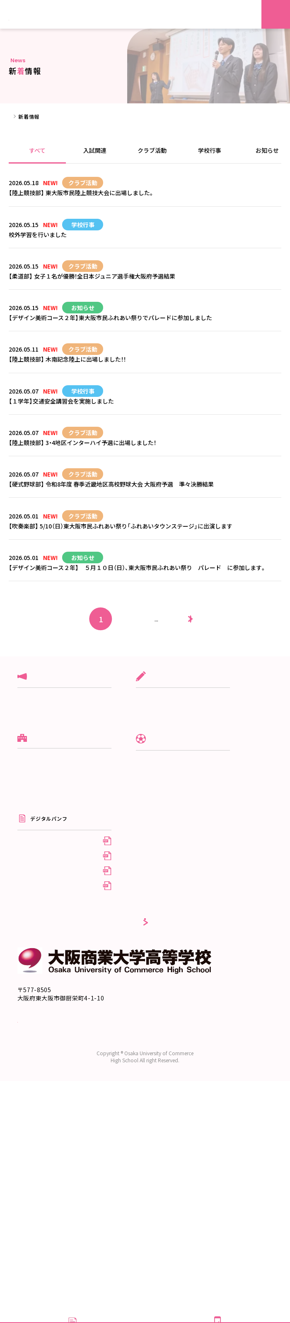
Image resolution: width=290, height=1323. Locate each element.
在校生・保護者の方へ (182, 1007)
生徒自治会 (170, 928)
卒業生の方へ (173, 1021)
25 (170, 713)
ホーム (16, 116)
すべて (37, 150)
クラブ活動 (152, 150)
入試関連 (94, 150)
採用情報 (167, 1034)
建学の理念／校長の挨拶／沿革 (53, 886)
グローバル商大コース (183, 797)
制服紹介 (167, 901)
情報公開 (27, 952)
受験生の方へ (173, 994)
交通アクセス (35, 1214)
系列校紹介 (30, 966)
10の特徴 (28, 913)
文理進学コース (175, 810)
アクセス (27, 939)
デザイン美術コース (180, 837)
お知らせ (27, 837)
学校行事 (209, 150)
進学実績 (27, 926)
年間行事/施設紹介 (179, 914)
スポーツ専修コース (180, 823)
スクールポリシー (38, 899)
